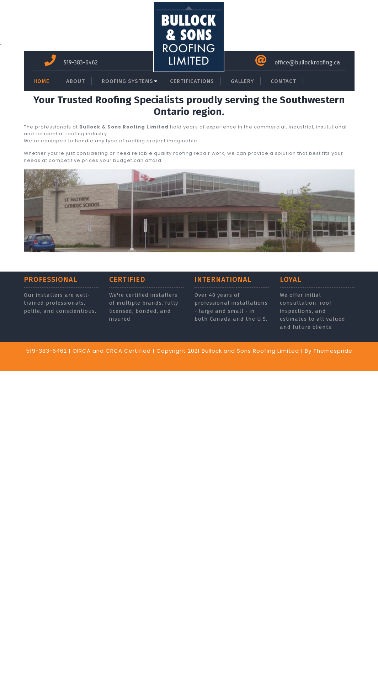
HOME (41, 81)
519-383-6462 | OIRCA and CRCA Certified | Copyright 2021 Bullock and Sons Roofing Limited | (164, 350)
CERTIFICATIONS (192, 81)
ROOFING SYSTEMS (127, 81)
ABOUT (75, 81)
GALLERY (242, 81)
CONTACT (283, 81)
